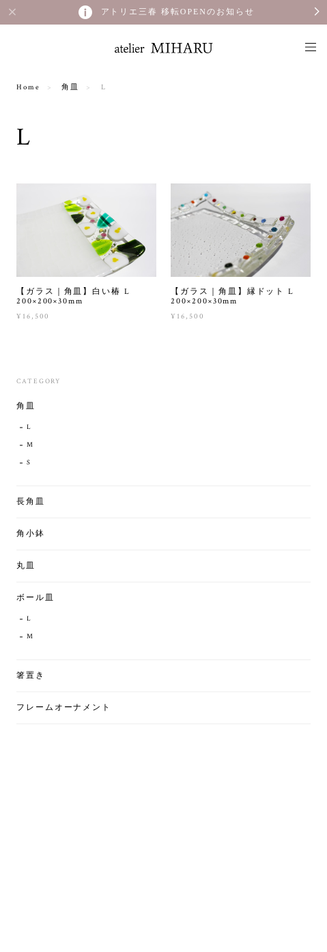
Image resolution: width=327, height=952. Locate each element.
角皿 (70, 87)
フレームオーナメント (63, 707)
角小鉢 (30, 534)
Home (28, 87)
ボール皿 (35, 598)
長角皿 (30, 501)
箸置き (30, 675)
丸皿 (25, 566)
